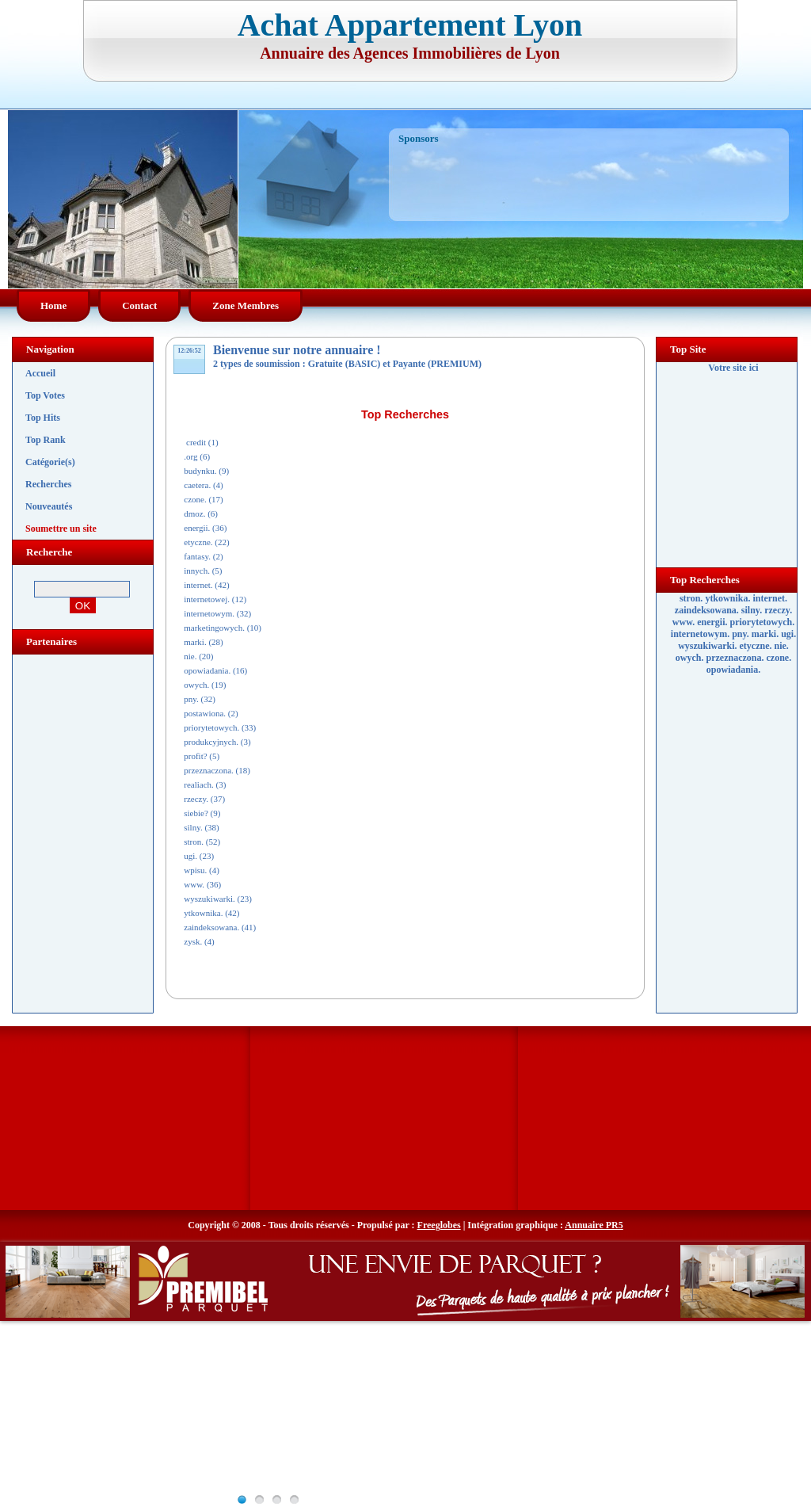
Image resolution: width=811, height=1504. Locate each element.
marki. (195, 642)
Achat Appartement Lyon (410, 25)
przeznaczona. (209, 770)
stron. (194, 841)
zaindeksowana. (211, 927)
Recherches (48, 484)
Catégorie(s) (50, 462)
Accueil (40, 373)
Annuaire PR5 (594, 1225)
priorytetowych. (211, 727)
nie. (190, 656)
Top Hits (42, 417)
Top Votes (45, 395)
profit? (195, 756)
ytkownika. (203, 913)
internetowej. (207, 599)
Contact (139, 305)
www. (194, 884)
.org (190, 456)
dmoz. (194, 513)
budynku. (200, 470)
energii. (197, 528)
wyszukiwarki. (209, 898)
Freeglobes (439, 1225)
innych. (197, 570)
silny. (193, 827)
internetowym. (209, 613)
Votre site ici (733, 367)
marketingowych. (214, 627)
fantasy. (197, 556)
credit (195, 442)
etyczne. (198, 542)
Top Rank (45, 439)
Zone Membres (245, 305)
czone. (195, 499)
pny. (191, 699)
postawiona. (205, 713)
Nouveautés (48, 506)
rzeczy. (196, 799)
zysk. (193, 941)
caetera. (197, 485)
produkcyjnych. (211, 741)
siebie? (196, 813)
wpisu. (195, 870)
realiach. (199, 784)
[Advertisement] (590, 173)
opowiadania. (207, 670)
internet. (198, 585)
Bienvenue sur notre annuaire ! (297, 350)
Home (53, 305)
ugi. (190, 856)
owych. (196, 684)
